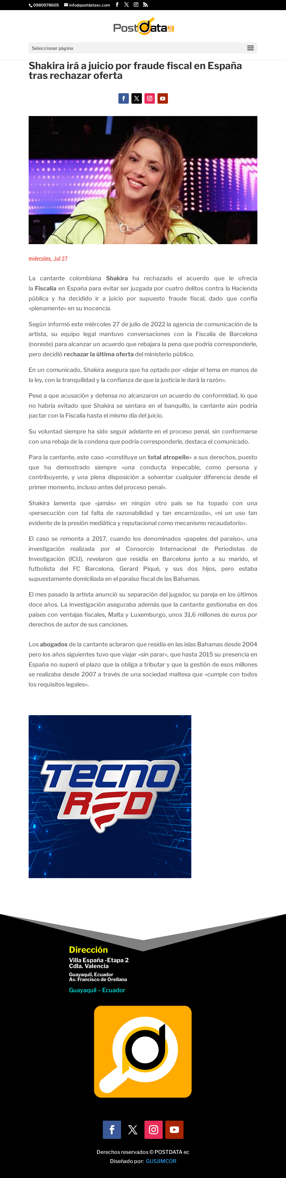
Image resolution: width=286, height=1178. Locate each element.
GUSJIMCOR (161, 1161)
